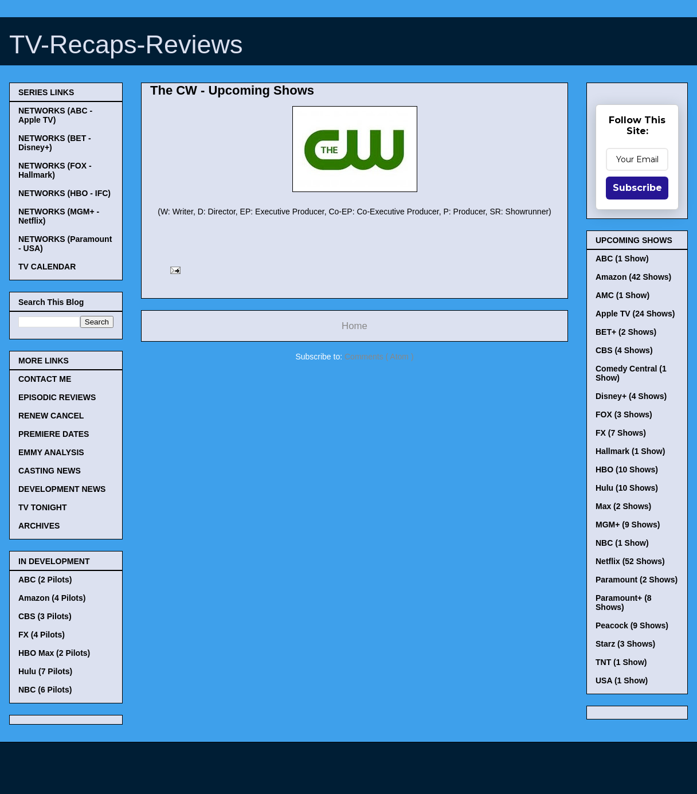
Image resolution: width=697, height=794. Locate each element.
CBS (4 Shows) (624, 350)
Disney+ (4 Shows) (631, 396)
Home (354, 325)
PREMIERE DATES (53, 434)
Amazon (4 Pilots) (51, 598)
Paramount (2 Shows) (637, 579)
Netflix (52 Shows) (630, 561)
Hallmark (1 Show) (630, 451)
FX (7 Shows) (621, 432)
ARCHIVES (39, 525)
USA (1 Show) (622, 680)
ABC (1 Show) (622, 258)
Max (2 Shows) (623, 506)
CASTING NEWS (49, 470)
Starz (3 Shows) (625, 643)
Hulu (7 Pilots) (45, 671)
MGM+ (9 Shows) (628, 524)
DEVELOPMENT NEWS (61, 489)
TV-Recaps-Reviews (126, 44)
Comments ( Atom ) (379, 356)
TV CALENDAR (47, 266)
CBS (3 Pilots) (45, 616)
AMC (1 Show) (622, 295)
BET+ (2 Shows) (626, 332)
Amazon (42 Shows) (633, 276)
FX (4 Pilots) (41, 634)
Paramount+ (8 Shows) (624, 602)
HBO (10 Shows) (627, 469)
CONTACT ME (44, 379)
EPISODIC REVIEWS (57, 397)
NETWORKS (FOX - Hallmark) (55, 170)
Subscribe (637, 187)
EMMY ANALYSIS (51, 452)
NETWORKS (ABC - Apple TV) (55, 115)
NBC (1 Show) (622, 542)
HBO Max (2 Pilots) (54, 653)
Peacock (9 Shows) (632, 625)
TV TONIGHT (42, 507)
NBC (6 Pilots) (45, 689)
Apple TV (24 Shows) (635, 313)
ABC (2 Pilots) (45, 579)
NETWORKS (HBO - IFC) (64, 193)
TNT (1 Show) (621, 662)
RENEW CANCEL (51, 415)
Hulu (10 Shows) (627, 487)
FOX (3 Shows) (624, 414)
